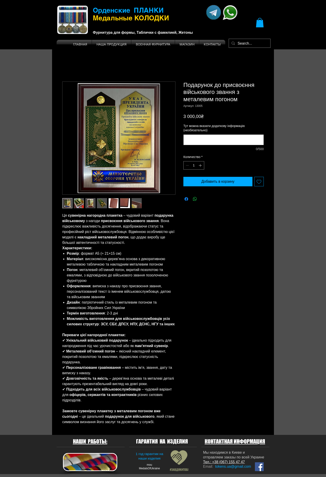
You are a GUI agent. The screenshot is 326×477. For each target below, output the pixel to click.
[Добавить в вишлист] (259, 181)
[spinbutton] (194, 165)
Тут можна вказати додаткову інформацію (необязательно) (214, 128)
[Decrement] (187, 165)
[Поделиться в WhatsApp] (195, 199)
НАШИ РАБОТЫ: (90, 441)
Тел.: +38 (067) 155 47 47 (224, 462)
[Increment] (201, 165)
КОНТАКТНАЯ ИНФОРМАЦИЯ (235, 441)
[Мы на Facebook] (259, 466)
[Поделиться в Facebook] (186, 199)
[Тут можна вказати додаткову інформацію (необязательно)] (224, 140)
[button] (260, 22)
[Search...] (249, 43)
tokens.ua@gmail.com (233, 466)
